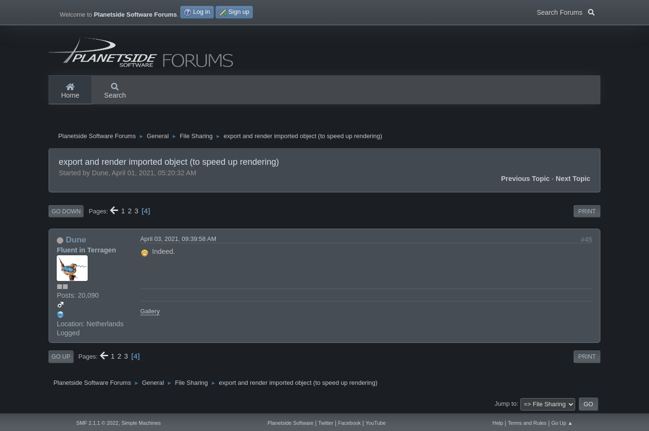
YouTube (375, 423)
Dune (76, 239)
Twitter (326, 423)
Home (70, 91)
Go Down (66, 211)
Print (587, 211)
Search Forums (565, 11)
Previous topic (525, 178)
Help (498, 423)
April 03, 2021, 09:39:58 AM (178, 238)
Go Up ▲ (562, 423)
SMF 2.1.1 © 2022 (97, 423)
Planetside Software (290, 423)
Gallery (150, 311)
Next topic (573, 178)
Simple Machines (141, 423)
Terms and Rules (527, 423)
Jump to (506, 403)
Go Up (60, 356)
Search (115, 91)
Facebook (349, 423)
